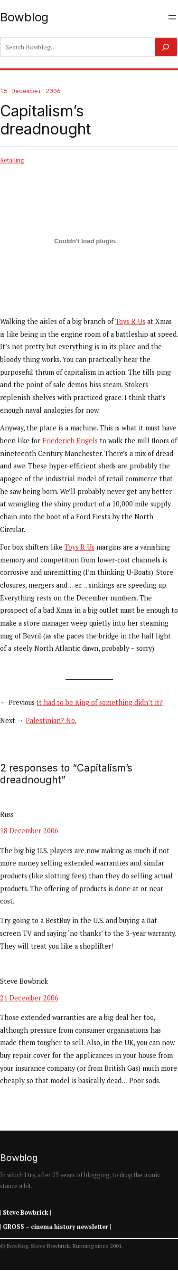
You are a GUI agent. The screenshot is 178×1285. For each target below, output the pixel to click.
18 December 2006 (29, 830)
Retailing (12, 160)
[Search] (166, 47)
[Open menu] (172, 17)
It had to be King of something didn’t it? (100, 702)
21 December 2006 (29, 997)
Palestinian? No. (51, 720)
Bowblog (24, 17)
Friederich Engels (70, 440)
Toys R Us (130, 321)
